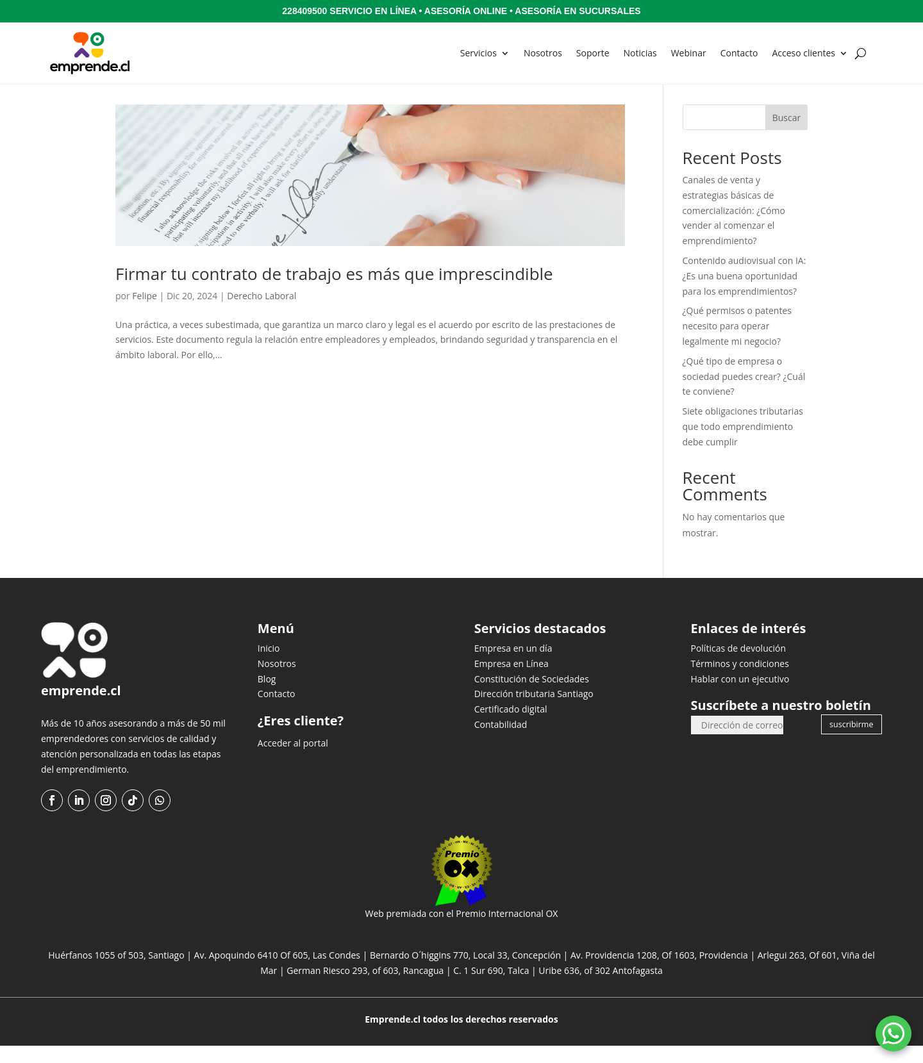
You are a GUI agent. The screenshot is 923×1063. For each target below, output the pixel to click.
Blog (267, 696)
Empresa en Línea (511, 681)
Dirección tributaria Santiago (534, 711)
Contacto (739, 53)
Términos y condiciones (739, 681)
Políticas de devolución (738, 665)
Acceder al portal (293, 760)
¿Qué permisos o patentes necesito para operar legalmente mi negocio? (737, 343)
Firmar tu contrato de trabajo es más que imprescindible (334, 290)
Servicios (478, 53)
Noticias (640, 53)
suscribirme (851, 741)
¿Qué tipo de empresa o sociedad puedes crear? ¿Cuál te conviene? (744, 393)
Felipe (144, 313)
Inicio (269, 665)
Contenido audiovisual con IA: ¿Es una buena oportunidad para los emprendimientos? (744, 293)
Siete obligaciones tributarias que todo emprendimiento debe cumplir (743, 443)
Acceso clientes (803, 53)
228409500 (304, 11)
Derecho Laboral (261, 313)
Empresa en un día (513, 665)
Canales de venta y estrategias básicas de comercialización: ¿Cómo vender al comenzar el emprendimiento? (734, 227)
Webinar (688, 53)
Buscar (786, 135)
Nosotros (543, 53)
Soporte (593, 53)
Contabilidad (501, 742)
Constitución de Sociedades (531, 696)
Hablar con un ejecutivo (739, 696)
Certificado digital (510, 726)
